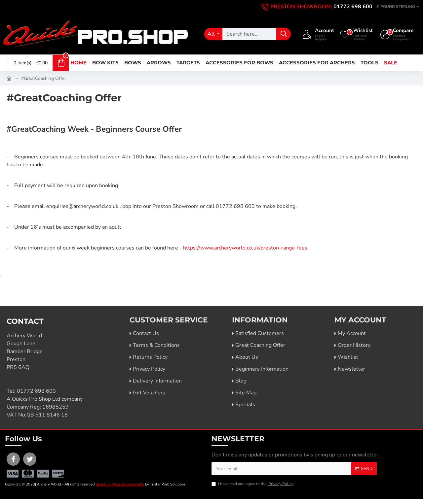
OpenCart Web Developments (120, 484)
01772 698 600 (36, 391)
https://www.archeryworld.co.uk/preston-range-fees (245, 247)
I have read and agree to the (253, 484)
